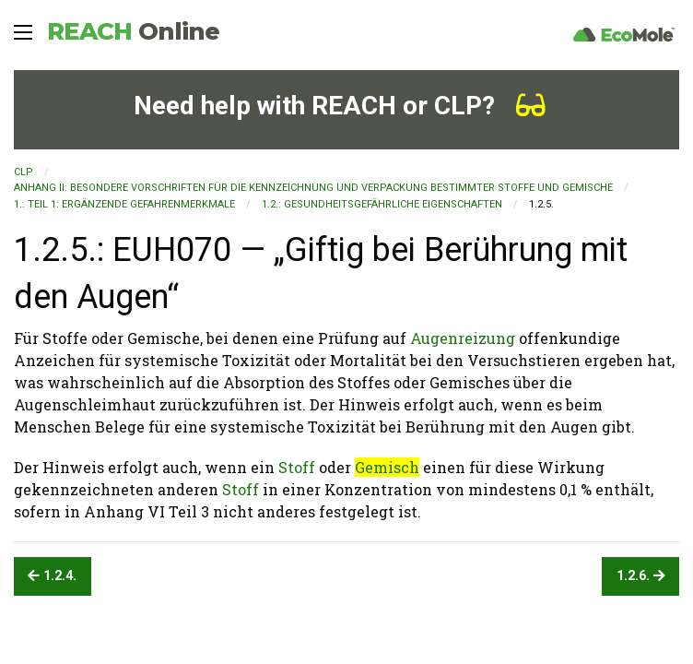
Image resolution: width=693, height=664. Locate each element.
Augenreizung (462, 338)
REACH (133, 31)
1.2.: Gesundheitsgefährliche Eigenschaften (382, 204)
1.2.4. (52, 576)
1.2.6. (641, 576)
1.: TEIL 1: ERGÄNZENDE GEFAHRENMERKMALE (124, 204)
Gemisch (387, 467)
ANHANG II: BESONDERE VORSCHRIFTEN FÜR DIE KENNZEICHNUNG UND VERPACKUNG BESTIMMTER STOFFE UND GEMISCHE (313, 188)
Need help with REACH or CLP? (340, 105)
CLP (23, 172)
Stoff (296, 467)
